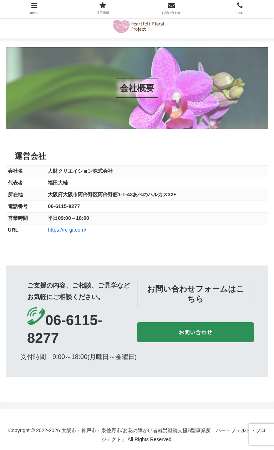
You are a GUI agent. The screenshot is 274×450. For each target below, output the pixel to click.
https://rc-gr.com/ (67, 230)
